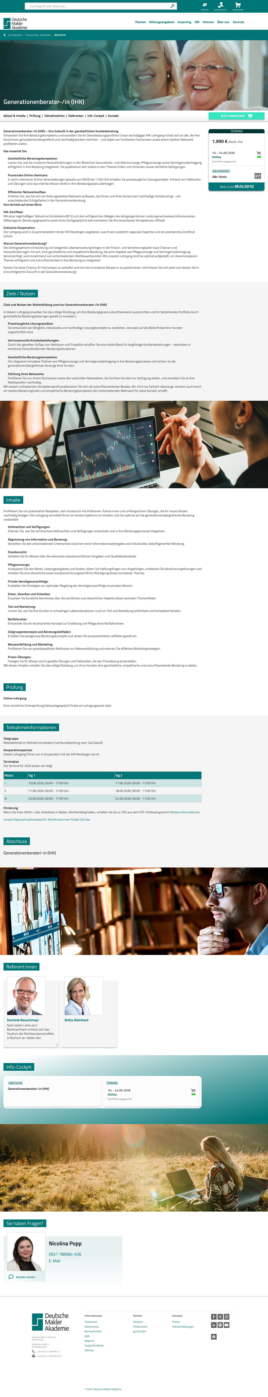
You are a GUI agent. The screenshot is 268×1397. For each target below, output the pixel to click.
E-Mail (54, 1261)
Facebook (214, 1317)
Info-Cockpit (96, 115)
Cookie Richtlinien (94, 1345)
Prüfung (35, 115)
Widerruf (89, 1341)
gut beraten (139, 1331)
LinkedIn (214, 1325)
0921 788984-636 (65, 1254)
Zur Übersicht (15, 35)
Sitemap (89, 1350)
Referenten (76, 115)
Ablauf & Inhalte (14, 115)
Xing (221, 1317)
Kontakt (113, 115)
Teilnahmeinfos (54, 115)
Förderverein (140, 1327)
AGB (87, 1336)
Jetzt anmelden (233, 116)
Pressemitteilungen (183, 1327)
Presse (176, 1322)
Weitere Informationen (185, 812)
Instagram (228, 1317)
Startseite (45, 35)
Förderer (138, 1322)
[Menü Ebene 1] (140, 25)
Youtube (228, 1325)
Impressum (91, 1322)
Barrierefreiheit (93, 1331)
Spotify (221, 1325)
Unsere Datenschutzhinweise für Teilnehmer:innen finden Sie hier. (46, 819)
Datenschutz (92, 1327)
